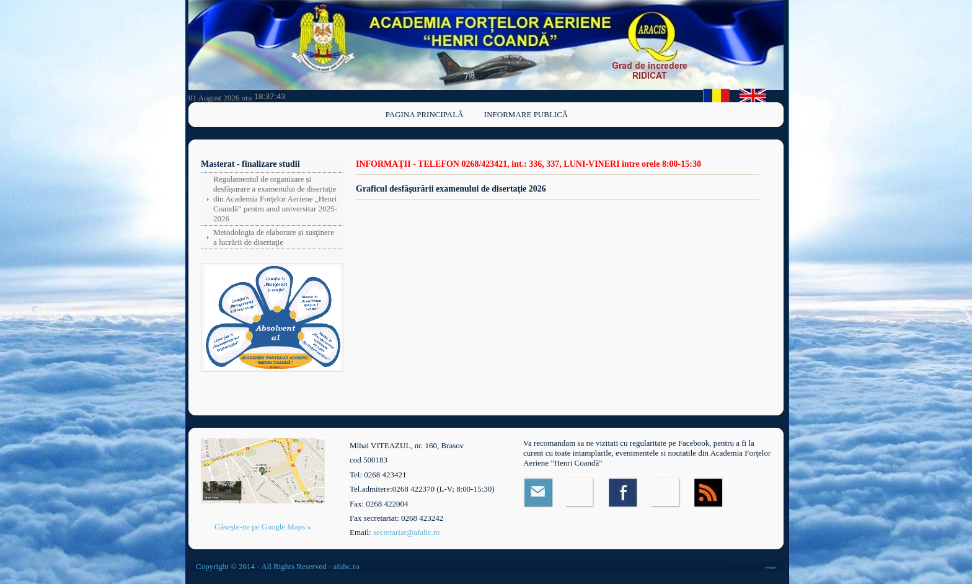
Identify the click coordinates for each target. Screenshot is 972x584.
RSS (709, 492)
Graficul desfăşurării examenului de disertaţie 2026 (451, 188)
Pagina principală (425, 114)
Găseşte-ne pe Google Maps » (262, 526)
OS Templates (770, 568)
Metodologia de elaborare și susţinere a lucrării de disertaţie (273, 237)
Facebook (624, 492)
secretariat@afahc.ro (406, 532)
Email (538, 492)
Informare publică (526, 114)
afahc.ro (346, 566)
